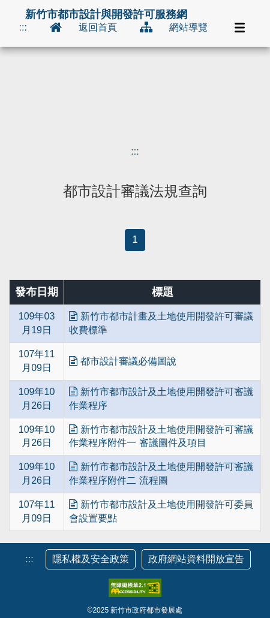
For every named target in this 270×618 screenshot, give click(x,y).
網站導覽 (188, 27)
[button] (240, 27)
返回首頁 (98, 27)
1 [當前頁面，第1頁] (135, 239)
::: (23, 27)
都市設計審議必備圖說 (122, 361)
